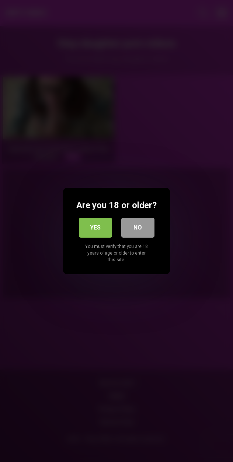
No (137, 227)
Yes (95, 227)
